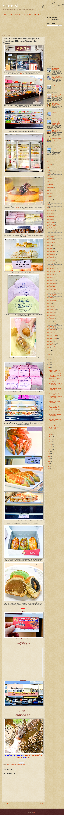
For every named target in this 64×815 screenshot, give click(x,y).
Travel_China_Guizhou (51, 228)
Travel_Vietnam (49, 330)
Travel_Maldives (50, 297)
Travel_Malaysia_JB (50, 275)
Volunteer (48, 347)
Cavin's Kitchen (49, 164)
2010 (49, 461)
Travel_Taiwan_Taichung (51, 315)
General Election (50, 178)
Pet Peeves (49, 201)
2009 (49, 463)
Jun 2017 (50, 441)
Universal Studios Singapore (52, 346)
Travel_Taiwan (49, 303)
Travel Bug (18, 14)
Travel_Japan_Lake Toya (51, 260)
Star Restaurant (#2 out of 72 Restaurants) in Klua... (54, 407)
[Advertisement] (23, 26)
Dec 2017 (51, 369)
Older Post (42, 803)
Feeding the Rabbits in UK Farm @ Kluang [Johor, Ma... (55, 376)
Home (5, 14)
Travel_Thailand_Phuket (51, 329)
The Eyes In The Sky (50, 216)
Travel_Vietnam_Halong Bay (52, 335)
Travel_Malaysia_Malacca (51, 285)
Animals (48, 161)
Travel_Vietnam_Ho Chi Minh (52, 338)
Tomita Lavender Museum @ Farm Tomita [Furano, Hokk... (55, 430)
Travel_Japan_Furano (50, 257)
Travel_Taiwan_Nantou (51, 312)
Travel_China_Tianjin (50, 239)
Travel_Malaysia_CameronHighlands (53, 271)
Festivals (48, 170)
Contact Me (36, 14)
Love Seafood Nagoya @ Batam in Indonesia (56, 69)
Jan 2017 (50, 449)
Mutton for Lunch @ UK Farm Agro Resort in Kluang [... (55, 389)
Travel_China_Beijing (50, 222)
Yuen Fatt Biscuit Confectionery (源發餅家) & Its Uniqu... (55, 397)
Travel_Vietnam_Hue (50, 341)
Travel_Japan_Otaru (50, 263)
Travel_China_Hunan (50, 234)
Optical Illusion (49, 193)
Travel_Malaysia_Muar (51, 288)
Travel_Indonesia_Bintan (51, 254)
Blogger (34, 812)
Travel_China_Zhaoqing (51, 243)
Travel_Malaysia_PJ (50, 292)
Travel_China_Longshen (51, 236)
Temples (48, 214)
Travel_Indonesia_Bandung (51, 251)
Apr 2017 (50, 444)
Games (48, 176)
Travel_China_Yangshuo (51, 240)
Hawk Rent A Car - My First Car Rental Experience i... (54, 402)
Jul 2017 (50, 439)
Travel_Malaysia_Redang (51, 294)
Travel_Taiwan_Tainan (51, 317)
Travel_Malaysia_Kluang (21, 764)
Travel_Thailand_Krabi (51, 326)
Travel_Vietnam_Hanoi (51, 336)
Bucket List (49, 163)
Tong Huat (21, 73)
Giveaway (48, 179)
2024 (49, 356)
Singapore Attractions (50, 210)
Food (7, 764)
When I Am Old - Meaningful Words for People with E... (55, 420)
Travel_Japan (49, 256)
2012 (49, 458)
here (27, 757)
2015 (49, 453)
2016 (49, 451)
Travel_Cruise (49, 245)
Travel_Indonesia (50, 248)
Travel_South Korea (50, 298)
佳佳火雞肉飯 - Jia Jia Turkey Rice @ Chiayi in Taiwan (56, 113)
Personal (48, 198)
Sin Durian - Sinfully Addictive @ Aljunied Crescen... (54, 428)
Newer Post (5, 803)
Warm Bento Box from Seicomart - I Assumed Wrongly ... (55, 415)
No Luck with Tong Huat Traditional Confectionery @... (55, 404)
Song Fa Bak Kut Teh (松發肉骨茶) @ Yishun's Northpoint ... (55, 412)
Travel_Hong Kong (50, 246)
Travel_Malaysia (13, 764)
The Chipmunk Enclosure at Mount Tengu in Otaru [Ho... (55, 371)
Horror (48, 181)
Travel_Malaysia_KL (50, 277)
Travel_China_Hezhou (51, 231)
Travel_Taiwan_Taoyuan (51, 320)
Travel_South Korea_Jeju (51, 300)
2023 (49, 357)
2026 (49, 352)
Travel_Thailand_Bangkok (51, 324)
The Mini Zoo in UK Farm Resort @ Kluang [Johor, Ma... (55, 381)
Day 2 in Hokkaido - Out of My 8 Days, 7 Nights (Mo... (54, 399)
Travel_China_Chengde (51, 224)
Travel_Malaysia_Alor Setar (51, 268)
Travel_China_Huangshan (51, 233)
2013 (49, 456)
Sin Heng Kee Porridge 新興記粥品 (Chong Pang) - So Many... (55, 373)
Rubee (48, 208)
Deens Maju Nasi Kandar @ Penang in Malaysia (56, 149)
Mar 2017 (51, 446)
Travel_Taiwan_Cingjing (51, 306)
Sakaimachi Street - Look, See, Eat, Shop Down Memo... (55, 425)
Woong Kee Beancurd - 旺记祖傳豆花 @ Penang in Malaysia (57, 104)
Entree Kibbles (14, 5)
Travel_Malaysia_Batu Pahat (52, 269)
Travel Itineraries (50, 219)
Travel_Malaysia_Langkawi (51, 283)
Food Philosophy (27, 14)
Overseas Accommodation (51, 195)
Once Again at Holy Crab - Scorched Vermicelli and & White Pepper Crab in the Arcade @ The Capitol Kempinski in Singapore (56, 87)
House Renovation (50, 184)
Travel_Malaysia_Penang (51, 289)
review (48, 207)
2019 (49, 364)
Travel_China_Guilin (50, 227)
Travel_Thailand (49, 321)
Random (48, 204)
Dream (48, 167)
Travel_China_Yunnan (51, 242)
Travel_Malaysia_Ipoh (50, 274)
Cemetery (48, 166)
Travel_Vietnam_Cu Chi (51, 332)
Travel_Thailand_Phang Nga (52, 327)
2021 (49, 361)
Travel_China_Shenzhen (51, 237)
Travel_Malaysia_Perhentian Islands (53, 291)
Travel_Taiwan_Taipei (50, 318)
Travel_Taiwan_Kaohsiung (51, 309)
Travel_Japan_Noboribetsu (51, 262)
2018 (49, 366)
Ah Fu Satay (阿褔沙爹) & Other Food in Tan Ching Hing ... (55, 384)
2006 (49, 468)
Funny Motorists (49, 173)
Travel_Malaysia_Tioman (51, 295)
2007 (49, 466)
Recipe (48, 205)
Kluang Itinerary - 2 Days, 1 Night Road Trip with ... (54, 417)
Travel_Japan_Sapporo (51, 265)
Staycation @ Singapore (51, 211)
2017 (49, 367)
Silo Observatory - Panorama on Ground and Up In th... (54, 386)
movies (48, 190)
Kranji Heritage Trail (50, 187)
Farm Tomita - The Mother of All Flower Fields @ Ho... (54, 410)
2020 (49, 362)
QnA (48, 202)
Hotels (48, 182)
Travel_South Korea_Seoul (51, 301)
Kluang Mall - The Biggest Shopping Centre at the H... (55, 394)
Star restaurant (16, 207)
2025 (49, 354)
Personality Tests (50, 199)
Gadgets (48, 175)
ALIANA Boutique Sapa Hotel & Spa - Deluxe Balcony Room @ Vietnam (57, 95)
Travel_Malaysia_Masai (51, 286)
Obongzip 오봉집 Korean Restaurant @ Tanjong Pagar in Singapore (57, 77)
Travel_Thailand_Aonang (51, 323)
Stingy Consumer (50, 213)
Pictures (11, 14)
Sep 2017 (51, 436)
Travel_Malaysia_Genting (51, 272)
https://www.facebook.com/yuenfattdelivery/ (23, 706)
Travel (9, 764)
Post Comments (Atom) (11, 806)
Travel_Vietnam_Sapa (51, 344)
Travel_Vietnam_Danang (51, 333)
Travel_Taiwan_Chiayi (50, 304)
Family (48, 169)
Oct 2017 (50, 434)
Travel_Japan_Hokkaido (51, 259)
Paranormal (49, 196)
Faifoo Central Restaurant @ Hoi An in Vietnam (57, 131)
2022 (49, 359)
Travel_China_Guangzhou (51, 225)
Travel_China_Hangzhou (51, 230)
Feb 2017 (51, 447)
